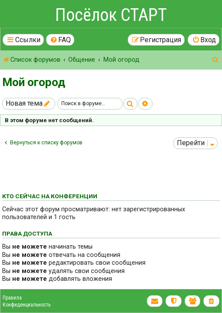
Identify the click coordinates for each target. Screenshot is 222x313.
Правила (12, 298)
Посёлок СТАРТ (111, 15)
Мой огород (33, 82)
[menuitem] (60, 40)
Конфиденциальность (26, 305)
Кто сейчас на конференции (49, 196)
